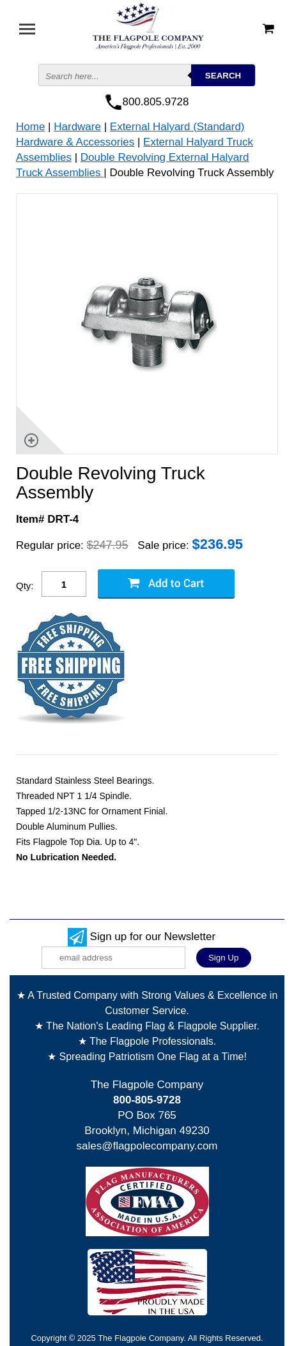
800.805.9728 (156, 102)
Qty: (25, 585)
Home (30, 127)
